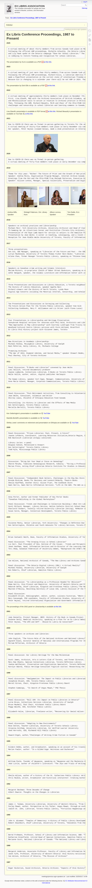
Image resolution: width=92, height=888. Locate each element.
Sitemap (84, 8)
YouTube (47, 413)
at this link (47, 62)
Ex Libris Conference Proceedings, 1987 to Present (28, 18)
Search (86, 5)
